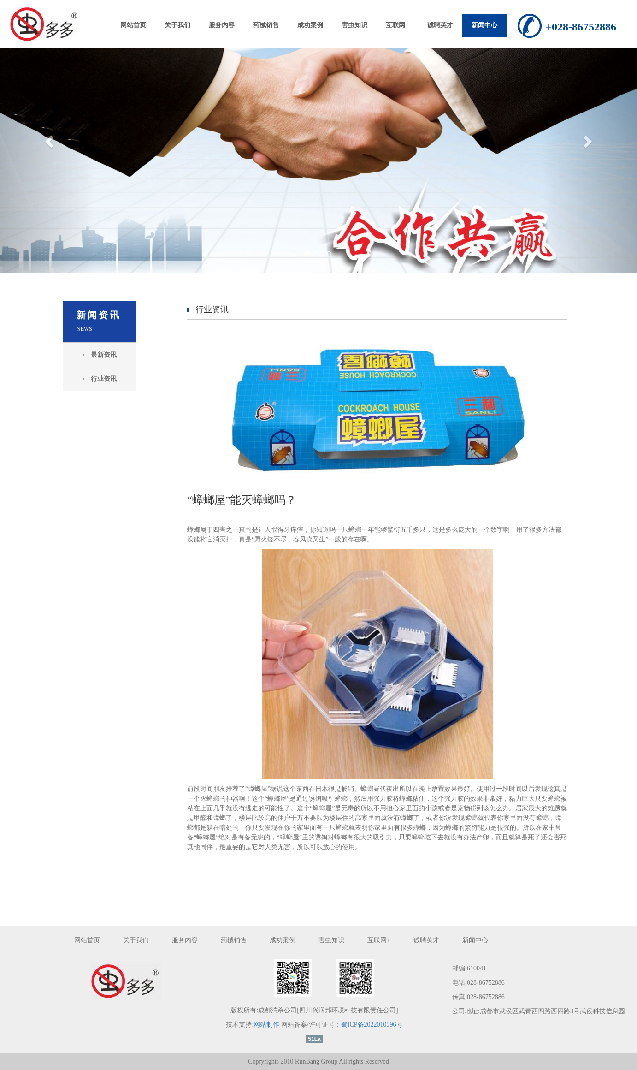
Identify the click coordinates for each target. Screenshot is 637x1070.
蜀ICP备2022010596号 (372, 1024)
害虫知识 (354, 25)
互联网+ (397, 25)
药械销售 (266, 25)
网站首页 (133, 25)
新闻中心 (484, 25)
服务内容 (222, 25)
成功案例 (310, 25)
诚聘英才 (440, 25)
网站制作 (266, 1024)
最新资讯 (104, 354)
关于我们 (177, 25)
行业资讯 (104, 378)
